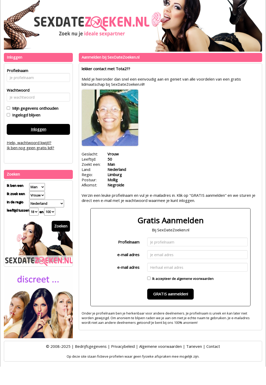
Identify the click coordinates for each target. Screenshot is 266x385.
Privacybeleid (123, 346)
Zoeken (60, 226)
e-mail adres (128, 254)
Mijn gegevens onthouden (34, 108)
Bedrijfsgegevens (91, 346)
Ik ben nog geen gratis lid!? (30, 147)
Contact (213, 346)
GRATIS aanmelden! (170, 293)
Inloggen (38, 129)
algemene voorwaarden (195, 278)
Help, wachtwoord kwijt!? (29, 142)
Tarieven (194, 346)
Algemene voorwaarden (160, 346)
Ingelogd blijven (25, 114)
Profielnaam (128, 242)
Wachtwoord (17, 90)
